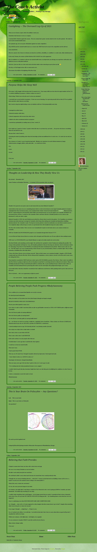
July (83, 111)
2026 (81, 51)
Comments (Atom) (17, 540)
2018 (81, 134)
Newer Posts (11, 536)
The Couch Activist (25, 6)
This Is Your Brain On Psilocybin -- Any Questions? (33, 391)
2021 (81, 64)
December (84, 66)
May (83, 116)
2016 (81, 139)
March (83, 120)
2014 (81, 144)
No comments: (41, 74)
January (84, 126)
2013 (81, 146)
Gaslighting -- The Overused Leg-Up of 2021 (30, 26)
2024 (81, 56)
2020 (81, 129)
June (83, 113)
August (83, 108)
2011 (81, 151)
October (84, 68)
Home (41, 536)
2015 (81, 141)
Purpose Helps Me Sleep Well (23, 84)
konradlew (52, 548)
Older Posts (71, 536)
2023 (81, 59)
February (84, 123)
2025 (81, 54)
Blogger (63, 548)
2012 (81, 149)
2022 (81, 61)
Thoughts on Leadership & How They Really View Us (34, 172)
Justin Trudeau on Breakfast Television (19, 182)
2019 (81, 131)
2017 (81, 136)
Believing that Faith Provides (23, 460)
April (83, 118)
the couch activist (84, 166)
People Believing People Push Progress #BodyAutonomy (36, 285)
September (84, 71)
